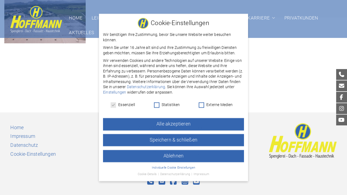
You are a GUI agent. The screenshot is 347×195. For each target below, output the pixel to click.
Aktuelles (81, 32)
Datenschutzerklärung (146, 84)
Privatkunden (301, 18)
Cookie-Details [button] (148, 171)
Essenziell (123, 101)
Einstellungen (114, 89)
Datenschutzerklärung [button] (175, 171)
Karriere (261, 18)
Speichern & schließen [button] (173, 136)
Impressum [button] (202, 171)
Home (75, 18)
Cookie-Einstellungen (33, 154)
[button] (272, 18)
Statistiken (167, 101)
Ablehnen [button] (173, 152)
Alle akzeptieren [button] (173, 120)
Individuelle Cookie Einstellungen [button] (173, 164)
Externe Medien (216, 101)
